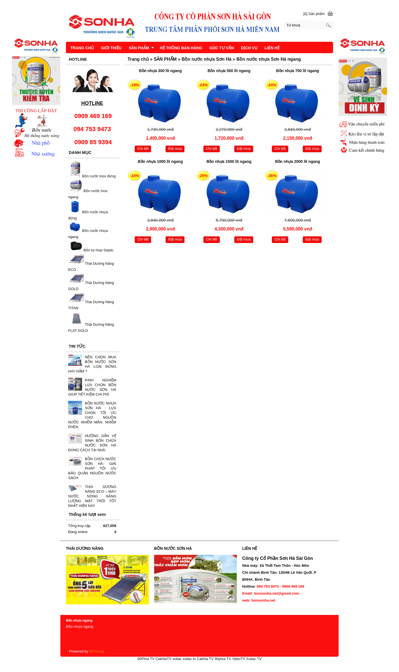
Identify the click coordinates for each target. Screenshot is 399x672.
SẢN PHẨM (141, 48)
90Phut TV (145, 659)
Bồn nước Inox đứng (99, 176)
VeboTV (238, 659)
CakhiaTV (163, 659)
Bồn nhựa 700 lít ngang (297, 70)
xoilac (177, 659)
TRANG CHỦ (82, 48)
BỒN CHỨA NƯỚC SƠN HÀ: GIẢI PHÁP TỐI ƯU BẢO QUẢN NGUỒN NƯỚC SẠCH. (92, 468)
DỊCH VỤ (249, 48)
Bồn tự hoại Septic (98, 250)
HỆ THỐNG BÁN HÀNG (181, 48)
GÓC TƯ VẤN (222, 48)
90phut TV (223, 659)
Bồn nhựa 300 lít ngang (160, 70)
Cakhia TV (205, 659)
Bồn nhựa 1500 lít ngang (229, 161)
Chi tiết (143, 148)
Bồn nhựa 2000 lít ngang (297, 161)
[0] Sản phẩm (314, 14)
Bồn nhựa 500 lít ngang (229, 70)
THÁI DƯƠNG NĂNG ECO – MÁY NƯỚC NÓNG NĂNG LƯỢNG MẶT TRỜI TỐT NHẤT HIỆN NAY (92, 496)
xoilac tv (189, 659)
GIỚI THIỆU (111, 48)
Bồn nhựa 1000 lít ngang (160, 161)
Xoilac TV (253, 659)
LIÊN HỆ (272, 48)
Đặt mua (175, 148)
